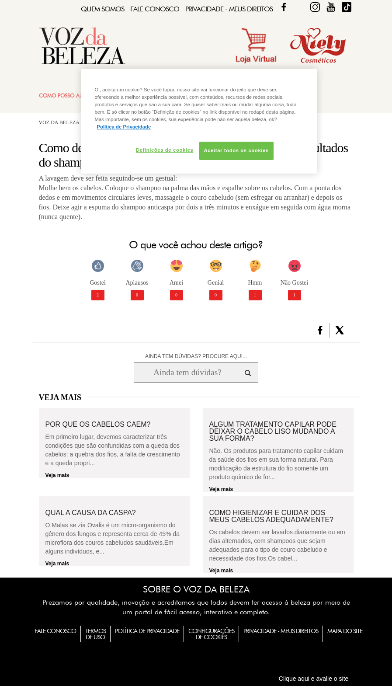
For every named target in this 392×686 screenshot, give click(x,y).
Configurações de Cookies (211, 634)
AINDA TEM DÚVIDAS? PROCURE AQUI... (196, 356)
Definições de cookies (164, 150)
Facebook (283, 7)
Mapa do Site (344, 630)
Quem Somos (102, 9)
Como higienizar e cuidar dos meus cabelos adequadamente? (271, 516)
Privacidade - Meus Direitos (229, 9)
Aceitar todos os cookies (236, 150)
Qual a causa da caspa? (90, 512)
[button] (320, 330)
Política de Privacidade (147, 630)
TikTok (346, 7)
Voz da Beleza (59, 122)
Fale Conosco (154, 9)
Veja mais (57, 475)
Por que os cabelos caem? (98, 424)
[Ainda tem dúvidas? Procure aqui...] (187, 372)
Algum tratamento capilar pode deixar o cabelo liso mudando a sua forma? (272, 431)
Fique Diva (315, 7)
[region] (198, 121)
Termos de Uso (95, 634)
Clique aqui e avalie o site (314, 678)
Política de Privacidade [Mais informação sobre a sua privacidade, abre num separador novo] (124, 126)
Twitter (299, 7)
